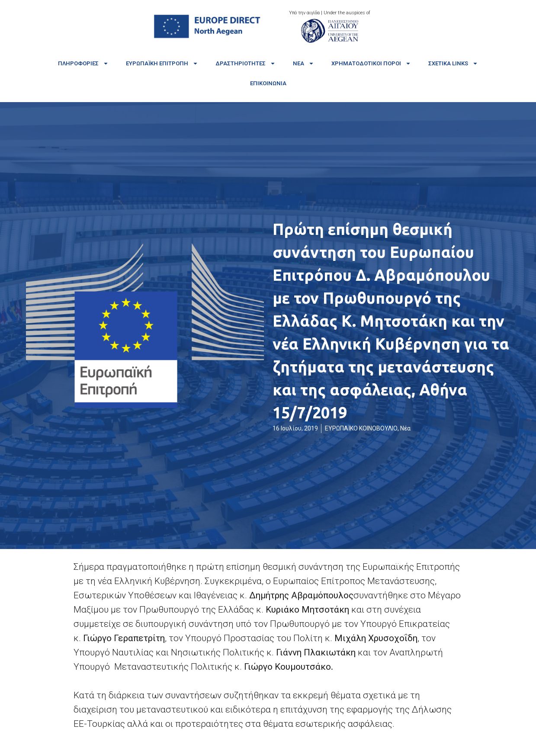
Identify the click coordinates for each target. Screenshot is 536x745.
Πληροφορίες (83, 63)
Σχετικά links (453, 63)
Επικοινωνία (268, 83)
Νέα (303, 63)
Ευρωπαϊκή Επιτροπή (162, 63)
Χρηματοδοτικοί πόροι (371, 63)
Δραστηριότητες (245, 63)
